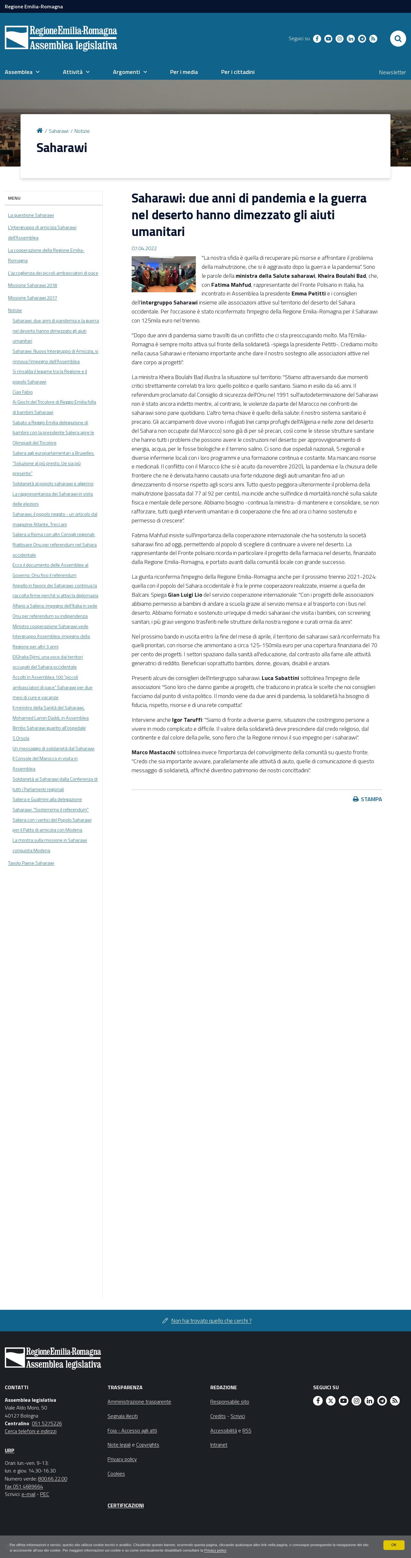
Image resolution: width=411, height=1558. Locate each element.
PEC (44, 1494)
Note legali (119, 1444)
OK (394, 1544)
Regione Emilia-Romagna (34, 6)
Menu (14, 198)
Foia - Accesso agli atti (132, 1430)
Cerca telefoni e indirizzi (31, 1431)
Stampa (371, 799)
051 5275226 (47, 1423)
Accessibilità (223, 1430)
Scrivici (238, 1416)
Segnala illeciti (123, 1416)
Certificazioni (126, 1505)
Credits (218, 1416)
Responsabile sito (229, 1401)
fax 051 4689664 (24, 1486)
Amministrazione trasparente (139, 1401)
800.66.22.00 (52, 1478)
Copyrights (147, 1444)
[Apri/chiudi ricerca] (398, 39)
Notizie (82, 131)
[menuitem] (22, 72)
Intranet (218, 1444)
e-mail (28, 1494)
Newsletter (392, 72)
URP (9, 1450)
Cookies (116, 1473)
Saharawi (58, 131)
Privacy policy (262, 1550)
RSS (246, 1430)
